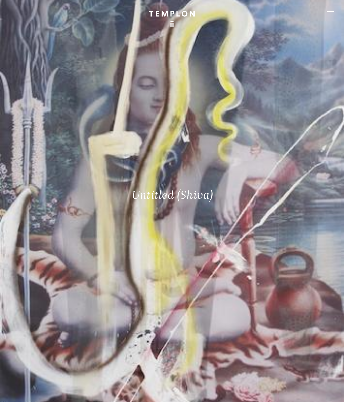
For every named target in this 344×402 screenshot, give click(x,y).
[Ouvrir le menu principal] (330, 10)
